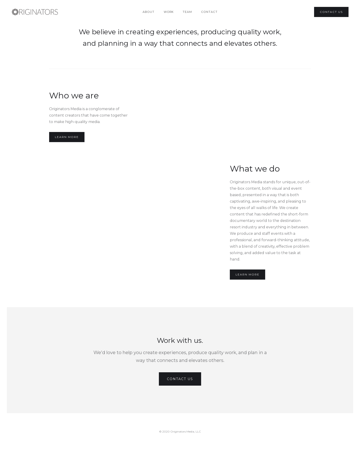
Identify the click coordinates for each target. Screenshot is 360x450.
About (149, 12)
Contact (209, 12)
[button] (168, 12)
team (187, 12)
